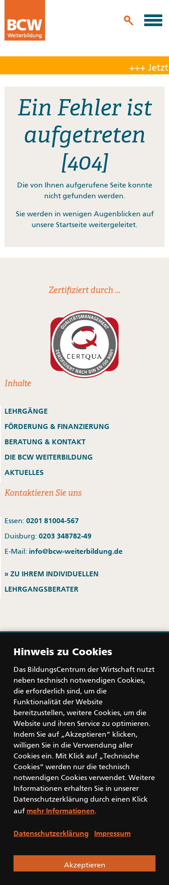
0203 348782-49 (65, 535)
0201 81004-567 (52, 520)
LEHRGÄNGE (26, 410)
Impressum (112, 833)
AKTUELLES (24, 472)
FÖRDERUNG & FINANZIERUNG (57, 426)
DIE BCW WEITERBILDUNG (49, 456)
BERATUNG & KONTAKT (46, 441)
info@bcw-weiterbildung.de (76, 551)
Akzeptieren (84, 865)
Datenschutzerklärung (51, 833)
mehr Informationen (61, 810)
